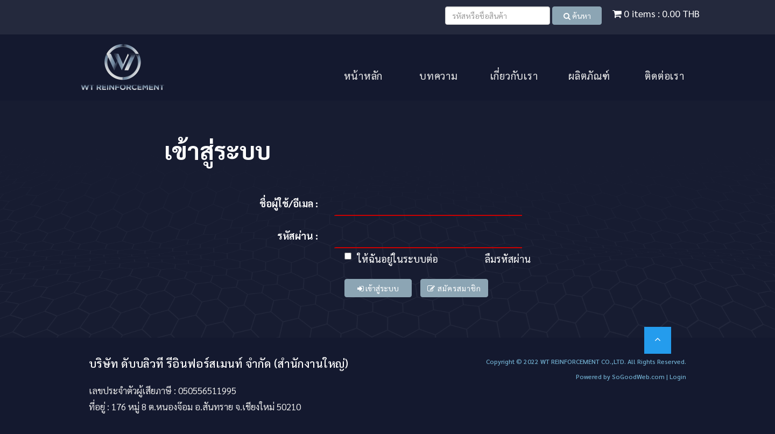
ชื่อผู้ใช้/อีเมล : (288, 203)
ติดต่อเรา (664, 75)
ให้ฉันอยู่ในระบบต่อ (391, 259)
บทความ (438, 75)
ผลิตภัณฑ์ (589, 75)
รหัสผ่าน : (297, 235)
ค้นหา (577, 15)
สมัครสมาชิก (454, 288)
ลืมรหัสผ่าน (508, 259)
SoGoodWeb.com (637, 376)
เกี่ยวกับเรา (514, 75)
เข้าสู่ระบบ (378, 288)
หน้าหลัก (363, 75)
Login (678, 376)
